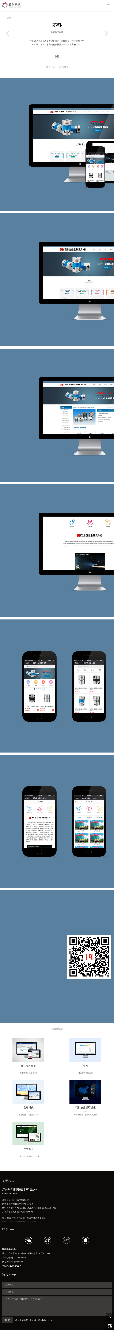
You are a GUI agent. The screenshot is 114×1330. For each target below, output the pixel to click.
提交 (7, 1320)
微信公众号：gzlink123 (57, 67)
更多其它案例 (57, 1029)
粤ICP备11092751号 (11, 1266)
